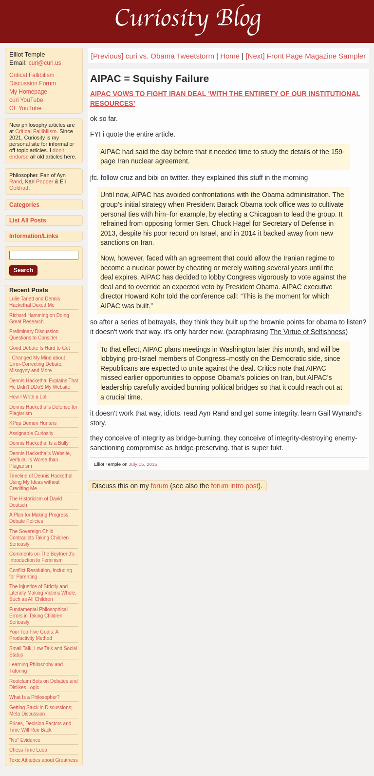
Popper (44, 181)
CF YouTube (25, 108)
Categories (24, 204)
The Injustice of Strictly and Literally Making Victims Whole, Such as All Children (42, 593)
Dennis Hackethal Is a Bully (39, 443)
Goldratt (18, 188)
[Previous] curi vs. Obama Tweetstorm (152, 56)
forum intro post (234, 486)
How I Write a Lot (28, 396)
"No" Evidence (24, 740)
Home (230, 56)
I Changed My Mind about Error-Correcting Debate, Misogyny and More (37, 364)
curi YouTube (26, 100)
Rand (15, 181)
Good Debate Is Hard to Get (39, 348)
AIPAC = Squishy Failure (149, 78)
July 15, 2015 (143, 464)
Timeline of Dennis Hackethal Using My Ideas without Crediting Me (41, 482)
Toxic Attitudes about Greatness (43, 760)
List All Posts (27, 220)
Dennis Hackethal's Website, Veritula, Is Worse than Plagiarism (40, 460)
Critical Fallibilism (32, 75)
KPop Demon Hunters (32, 423)
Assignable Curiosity (31, 433)
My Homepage (28, 91)
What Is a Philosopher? (34, 697)
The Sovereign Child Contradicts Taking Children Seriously (39, 538)
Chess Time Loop (28, 750)
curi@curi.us (45, 63)
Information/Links (33, 236)
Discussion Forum (32, 83)
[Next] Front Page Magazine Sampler (305, 56)
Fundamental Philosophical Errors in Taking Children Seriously (38, 616)
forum (159, 486)
